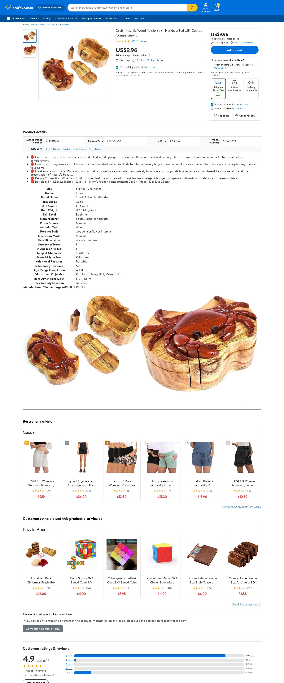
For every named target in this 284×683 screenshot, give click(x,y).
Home (26, 24)
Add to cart (234, 50)
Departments (16, 18)
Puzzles (50, 24)
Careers (126, 18)
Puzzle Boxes (95, 149)
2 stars (69, 668)
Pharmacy (111, 18)
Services (33, 18)
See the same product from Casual (241, 507)
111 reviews (141, 41)
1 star (69, 672)
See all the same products (246, 604)
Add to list (221, 115)
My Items (140, 18)
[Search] (192, 7)
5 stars (69, 655)
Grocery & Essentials (66, 18)
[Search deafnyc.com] (127, 7)
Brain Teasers (62, 24)
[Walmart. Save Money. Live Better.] (18, 7)
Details (239, 108)
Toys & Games (38, 24)
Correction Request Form (43, 628)
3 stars (69, 664)
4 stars (68, 660)
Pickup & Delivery (92, 18)
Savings (47, 18)
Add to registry (245, 115)
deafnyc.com (148, 67)
